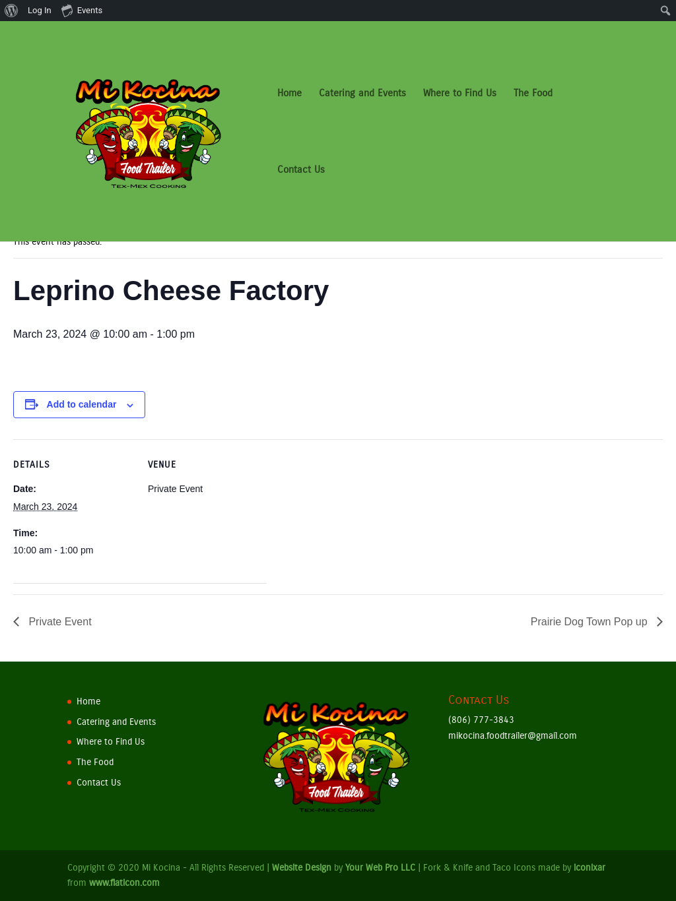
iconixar (589, 867)
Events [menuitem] (81, 10)
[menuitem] (11, 10)
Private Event (59, 621)
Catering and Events (362, 93)
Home (289, 93)
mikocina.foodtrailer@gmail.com (512, 735)
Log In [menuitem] (39, 10)
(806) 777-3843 (481, 720)
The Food (533, 93)
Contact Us (301, 170)
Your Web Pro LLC (380, 867)
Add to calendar (82, 404)
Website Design (301, 867)
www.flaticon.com (124, 882)
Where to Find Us (459, 93)
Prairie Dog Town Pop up (590, 621)
